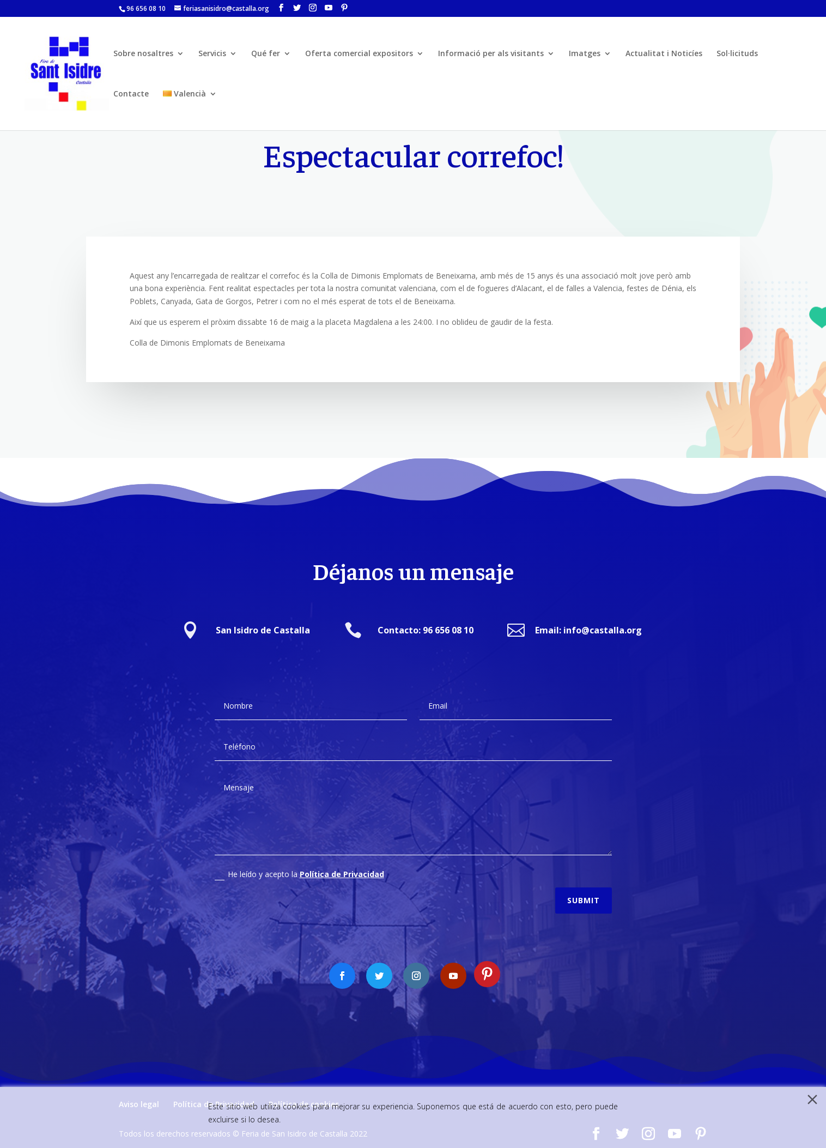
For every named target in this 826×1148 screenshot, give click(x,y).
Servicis (212, 54)
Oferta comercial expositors (359, 54)
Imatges (584, 54)
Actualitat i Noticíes (663, 54)
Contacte (131, 94)
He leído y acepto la (299, 865)
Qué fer (265, 54)
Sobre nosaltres (143, 54)
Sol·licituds (737, 54)
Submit (583, 890)
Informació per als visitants (491, 54)
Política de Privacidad (342, 865)
